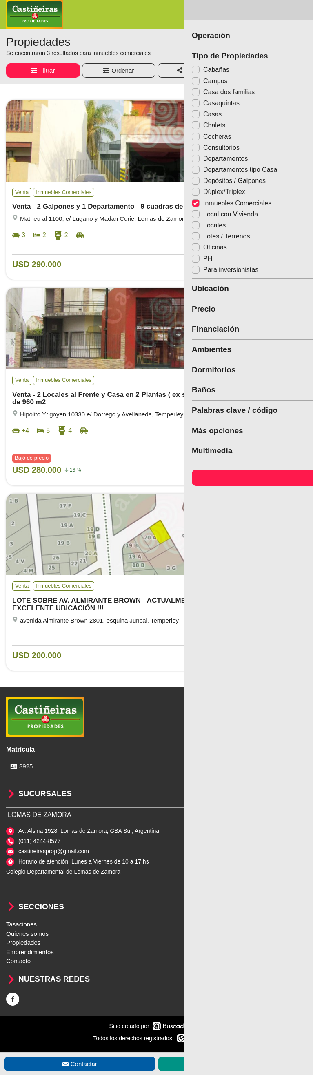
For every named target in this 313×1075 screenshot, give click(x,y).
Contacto (18, 960)
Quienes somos (27, 933)
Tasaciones (21, 924)
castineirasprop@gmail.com (53, 851)
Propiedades (23, 942)
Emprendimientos (30, 951)
